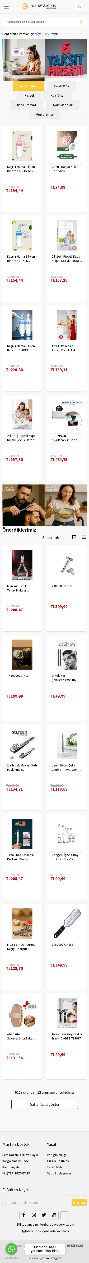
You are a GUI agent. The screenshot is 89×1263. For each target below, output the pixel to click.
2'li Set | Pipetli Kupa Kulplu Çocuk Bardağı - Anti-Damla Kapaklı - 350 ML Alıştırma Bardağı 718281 (66, 258)
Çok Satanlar (62, 105)
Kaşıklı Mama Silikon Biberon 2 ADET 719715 (21, 348)
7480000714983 (62, 944)
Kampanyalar (11, 1167)
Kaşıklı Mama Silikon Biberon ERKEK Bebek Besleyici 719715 (21, 258)
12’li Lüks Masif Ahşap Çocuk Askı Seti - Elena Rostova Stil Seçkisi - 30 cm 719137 (66, 348)
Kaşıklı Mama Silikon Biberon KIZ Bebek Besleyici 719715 (21, 169)
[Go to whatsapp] (11, 1249)
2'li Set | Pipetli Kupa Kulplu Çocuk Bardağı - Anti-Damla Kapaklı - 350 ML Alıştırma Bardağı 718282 (22, 438)
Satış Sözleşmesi (59, 1173)
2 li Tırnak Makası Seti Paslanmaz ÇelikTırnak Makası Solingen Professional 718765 (22, 767)
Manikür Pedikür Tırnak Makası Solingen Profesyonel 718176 (21, 588)
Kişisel (29, 95)
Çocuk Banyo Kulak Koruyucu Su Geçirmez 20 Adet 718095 (65, 169)
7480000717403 (18, 675)
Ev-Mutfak (61, 86)
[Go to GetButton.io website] (11, 1258)
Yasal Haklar (55, 1167)
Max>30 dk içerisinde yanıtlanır (45, 1231)
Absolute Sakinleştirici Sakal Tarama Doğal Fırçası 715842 (21, 1036)
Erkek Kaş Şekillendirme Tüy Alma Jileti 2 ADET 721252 (64, 677)
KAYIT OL (79, 1202)
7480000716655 (62, 586)
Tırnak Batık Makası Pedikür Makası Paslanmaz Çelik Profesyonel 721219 (21, 857)
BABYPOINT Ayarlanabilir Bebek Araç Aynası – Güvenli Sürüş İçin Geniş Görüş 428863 (66, 438)
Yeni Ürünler (44, 114)
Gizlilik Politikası (58, 1161)
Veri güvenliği (56, 1155)
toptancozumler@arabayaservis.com (45, 1224)
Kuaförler (58, 95)
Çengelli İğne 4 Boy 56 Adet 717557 (65, 857)
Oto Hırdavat (26, 105)
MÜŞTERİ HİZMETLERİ (17, 1173)
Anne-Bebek (28, 86)
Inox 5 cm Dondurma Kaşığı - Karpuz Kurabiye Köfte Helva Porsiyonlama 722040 (22, 946)
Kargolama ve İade (15, 1161)
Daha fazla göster (45, 1104)
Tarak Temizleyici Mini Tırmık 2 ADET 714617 (67, 1036)
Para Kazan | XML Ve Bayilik (20, 1155)
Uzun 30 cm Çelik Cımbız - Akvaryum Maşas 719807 (65, 767)
